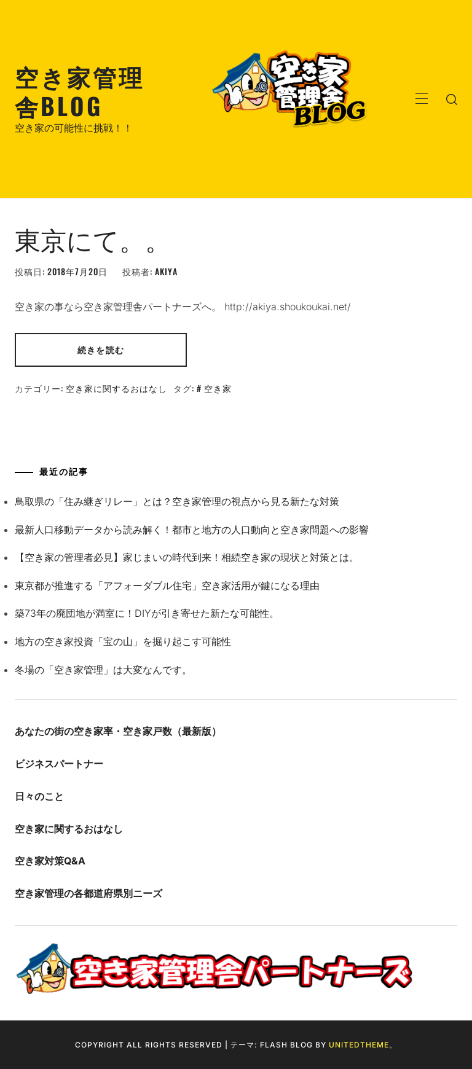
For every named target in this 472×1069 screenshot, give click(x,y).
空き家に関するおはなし (116, 388)
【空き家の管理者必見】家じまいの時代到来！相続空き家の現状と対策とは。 (187, 557)
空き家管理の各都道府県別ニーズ (88, 893)
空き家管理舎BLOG (79, 90)
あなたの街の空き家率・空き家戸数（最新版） (118, 731)
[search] (451, 98)
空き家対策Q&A (50, 861)
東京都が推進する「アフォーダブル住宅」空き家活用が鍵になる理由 (167, 585)
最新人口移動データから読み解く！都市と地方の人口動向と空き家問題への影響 (192, 529)
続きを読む (100, 349)
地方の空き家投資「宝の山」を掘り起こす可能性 (123, 641)
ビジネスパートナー (59, 764)
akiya (166, 271)
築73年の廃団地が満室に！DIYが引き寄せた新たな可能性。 (147, 613)
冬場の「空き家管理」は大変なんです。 (103, 670)
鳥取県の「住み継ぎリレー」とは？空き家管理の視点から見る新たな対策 (177, 501)
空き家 (218, 388)
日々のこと (39, 796)
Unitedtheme (359, 1044)
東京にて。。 (93, 238)
